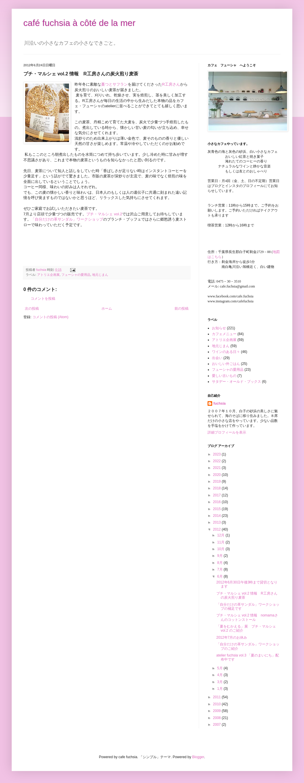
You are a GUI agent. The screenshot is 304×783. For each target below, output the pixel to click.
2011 (217, 697)
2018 (217, 488)
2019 (217, 481)
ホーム (106, 308)
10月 (221, 549)
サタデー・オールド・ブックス (236, 382)
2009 (217, 711)
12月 (221, 535)
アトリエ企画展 (48, 274)
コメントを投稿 (43, 299)
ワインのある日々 (226, 352)
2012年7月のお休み (231, 637)
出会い (217, 358)
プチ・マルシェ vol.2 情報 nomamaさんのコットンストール (247, 617)
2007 (217, 725)
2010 (217, 704)
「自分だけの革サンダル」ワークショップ (67, 219)
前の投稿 (182, 308)
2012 (217, 529)
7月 (220, 569)
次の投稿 (32, 308)
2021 (217, 468)
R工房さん (171, 84)
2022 (217, 461)
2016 (217, 502)
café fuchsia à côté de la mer (79, 23)
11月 (221, 542)
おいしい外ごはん (226, 364)
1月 (220, 689)
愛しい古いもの (224, 376)
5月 (220, 668)
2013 (217, 522)
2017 (217, 495)
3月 (220, 682)
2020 (217, 475)
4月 (220, 675)
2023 (217, 454)
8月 (220, 563)
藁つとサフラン (114, 84)
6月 (220, 576)
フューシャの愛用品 (75, 274)
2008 (217, 718)
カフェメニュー (224, 334)
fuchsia (219, 403)
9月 (220, 556)
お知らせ (219, 328)
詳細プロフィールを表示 (227, 432)
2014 (217, 516)
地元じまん (100, 274)
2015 (217, 509)
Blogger (198, 757)
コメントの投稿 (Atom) (50, 317)
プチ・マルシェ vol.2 (104, 214)
